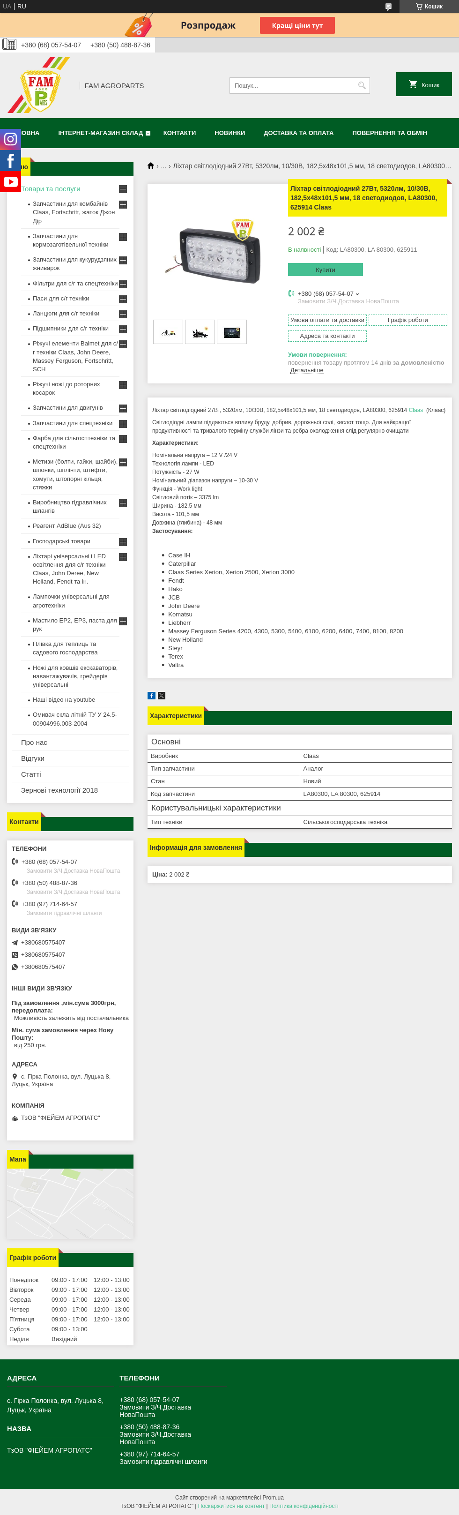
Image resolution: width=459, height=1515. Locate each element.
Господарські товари (61, 541)
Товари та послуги (51, 189)
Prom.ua (273, 1497)
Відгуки (32, 758)
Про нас (34, 742)
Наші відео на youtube (64, 699)
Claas (416, 410)
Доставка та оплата (298, 132)
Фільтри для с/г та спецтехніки (75, 283)
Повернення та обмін (390, 132)
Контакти (179, 132)
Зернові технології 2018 (59, 790)
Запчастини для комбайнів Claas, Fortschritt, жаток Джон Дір (74, 212)
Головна (24, 132)
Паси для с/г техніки (61, 298)
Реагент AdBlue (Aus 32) (67, 525)
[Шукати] (362, 85)
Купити (325, 269)
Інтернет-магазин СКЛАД (100, 132)
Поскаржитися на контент (231, 1506)
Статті (31, 774)
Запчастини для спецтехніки (72, 423)
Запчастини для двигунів (68, 407)
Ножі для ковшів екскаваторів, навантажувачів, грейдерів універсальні (75, 676)
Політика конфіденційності (304, 1506)
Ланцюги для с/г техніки (66, 313)
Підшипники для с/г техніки (71, 328)
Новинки (230, 132)
